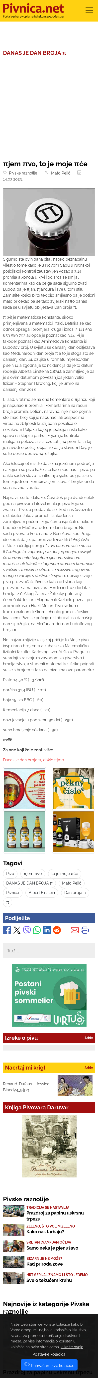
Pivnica (12, 892)
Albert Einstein (42, 892)
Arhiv (89, 1038)
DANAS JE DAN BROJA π (29, 883)
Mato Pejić (59, 173)
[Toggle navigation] (89, 12)
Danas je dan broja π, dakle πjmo (33, 760)
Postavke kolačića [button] (49, 1354)
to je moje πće (64, 873)
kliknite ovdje (72, 1347)
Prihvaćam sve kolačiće (49, 1365)
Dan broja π (75, 892)
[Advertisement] (49, 108)
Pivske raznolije (22, 173)
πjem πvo (33, 873)
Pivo (10, 873)
